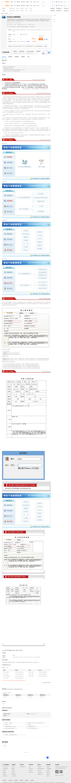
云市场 (34, 1)
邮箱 (54, 21)
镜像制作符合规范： (7, 713)
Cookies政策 (10, 780)
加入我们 (32, 780)
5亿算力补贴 (40, 772)
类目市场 (17, 8)
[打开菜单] (2, 2)
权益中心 (27, 1)
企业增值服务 (48, 768)
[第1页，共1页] (47, 758)
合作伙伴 (38, 1)
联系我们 (26, 780)
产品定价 (13, 772)
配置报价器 (13, 774)
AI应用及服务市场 (12, 8)
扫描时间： (28, 713)
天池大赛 (30, 770)
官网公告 (48, 772)
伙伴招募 (30, 8)
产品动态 (13, 770)
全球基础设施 (5, 768)
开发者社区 (31, 768)
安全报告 (23, 56)
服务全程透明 (21, 51)
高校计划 (39, 770)
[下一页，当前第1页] (49, 758)
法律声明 (4, 780)
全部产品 (13, 766)
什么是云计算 (5, 766)
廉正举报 (16, 780)
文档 (30, 766)
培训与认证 (31, 772)
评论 (28, 56)
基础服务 (48, 766)
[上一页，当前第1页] (46, 758)
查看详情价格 (32, 26)
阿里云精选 (22, 8)
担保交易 (15, 51)
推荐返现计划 (40, 774)
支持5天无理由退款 (30, 51)
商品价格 (10, 56)
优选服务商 (38, 51)
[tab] (5, 692)
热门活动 (26, 8)
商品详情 (4, 56)
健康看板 (48, 774)
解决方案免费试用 (41, 768)
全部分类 (2, 13)
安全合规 (4, 774)
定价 (31, 1)
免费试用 (13, 768)
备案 (59, 1)
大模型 (11, 1)
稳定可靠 (4, 772)
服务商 (55, 15)
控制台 (62, 1)
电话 (54, 19)
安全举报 (21, 780)
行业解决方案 (11, 13)
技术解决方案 (22, 766)
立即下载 (3, 703)
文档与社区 (23, 1)
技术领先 (4, 770)
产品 (15, 1)
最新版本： (5, 715)
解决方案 (18, 1)
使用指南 (16, 56)
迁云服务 (48, 770)
